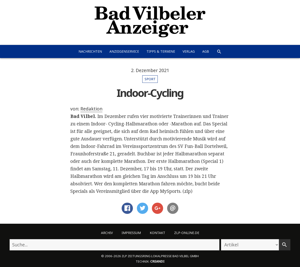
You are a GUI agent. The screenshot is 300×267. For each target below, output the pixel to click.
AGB (205, 51)
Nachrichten (90, 51)
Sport (150, 79)
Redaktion (91, 109)
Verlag (189, 51)
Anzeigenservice (124, 51)
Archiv (107, 232)
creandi (157, 261)
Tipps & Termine (160, 51)
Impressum (131, 232)
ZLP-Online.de (186, 232)
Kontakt (157, 232)
